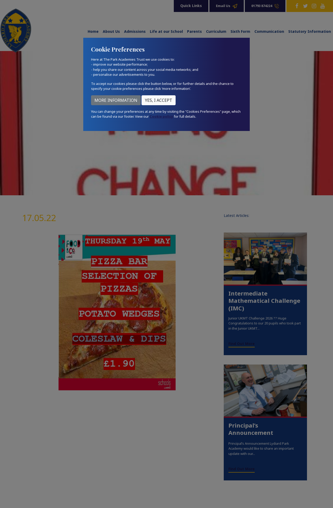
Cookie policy (161, 116)
